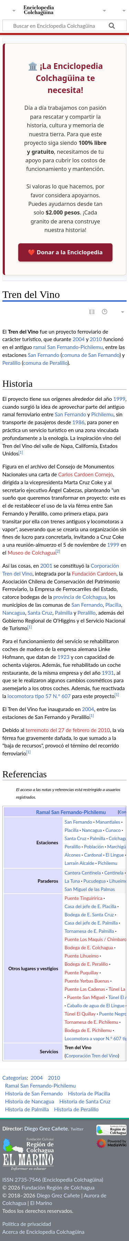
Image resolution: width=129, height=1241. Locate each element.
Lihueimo (118, 881)
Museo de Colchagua (31, 552)
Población (94, 846)
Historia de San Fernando (34, 1093)
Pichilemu (102, 414)
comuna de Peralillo (45, 363)
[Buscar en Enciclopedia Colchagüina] (64, 25)
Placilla (113, 605)
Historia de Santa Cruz (84, 1101)
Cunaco (113, 830)
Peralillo (11, 363)
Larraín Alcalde (79, 863)
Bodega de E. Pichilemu (88, 1030)
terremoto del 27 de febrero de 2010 (67, 730)
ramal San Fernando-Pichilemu (68, 347)
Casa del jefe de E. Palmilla (91, 923)
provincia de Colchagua (79, 597)
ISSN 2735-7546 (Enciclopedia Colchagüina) (52, 1179)
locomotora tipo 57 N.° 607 (39, 696)
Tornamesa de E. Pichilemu (91, 1022)
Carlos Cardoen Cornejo (85, 474)
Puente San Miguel (86, 997)
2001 (46, 565)
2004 (79, 339)
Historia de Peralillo (76, 1109)
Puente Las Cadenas (85, 989)
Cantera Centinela (83, 872)
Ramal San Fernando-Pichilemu (71, 812)
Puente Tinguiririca (84, 898)
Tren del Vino (78, 1047)
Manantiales (108, 822)
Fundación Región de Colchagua (57, 1187)
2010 (96, 339)
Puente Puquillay (81, 972)
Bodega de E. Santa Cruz (89, 914)
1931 (108, 673)
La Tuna (72, 881)
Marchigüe (118, 846)
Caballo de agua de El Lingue (96, 1005)
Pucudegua (94, 881)
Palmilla (64, 613)
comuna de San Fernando (91, 355)
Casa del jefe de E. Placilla (90, 906)
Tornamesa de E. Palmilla (89, 931)
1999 (119, 399)
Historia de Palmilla (27, 1109)
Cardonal (93, 855)
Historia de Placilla (89, 1093)
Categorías (14, 1078)
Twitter (77, 1129)
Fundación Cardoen (94, 573)
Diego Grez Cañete (46, 1128)
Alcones (72, 855)
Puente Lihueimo (82, 956)
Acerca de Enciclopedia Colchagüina (43, 1232)
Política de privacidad (26, 1224)
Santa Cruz (40, 613)
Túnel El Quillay (80, 1014)
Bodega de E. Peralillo (86, 964)
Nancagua (13, 613)
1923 (63, 657)
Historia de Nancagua (29, 1101)
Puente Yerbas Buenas (87, 981)
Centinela (113, 872)
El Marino (41, 1203)
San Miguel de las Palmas (90, 889)
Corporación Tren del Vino (92, 1055)
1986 (78, 422)
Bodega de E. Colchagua (89, 947)
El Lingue (115, 855)
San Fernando (43, 355)
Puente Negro (113, 1014)
